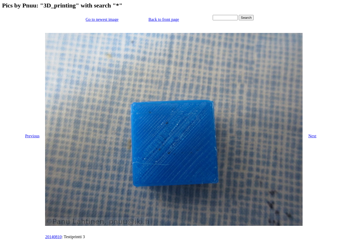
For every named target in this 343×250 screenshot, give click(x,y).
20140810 (53, 237)
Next (312, 136)
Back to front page (164, 19)
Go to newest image (101, 19)
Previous (32, 136)
